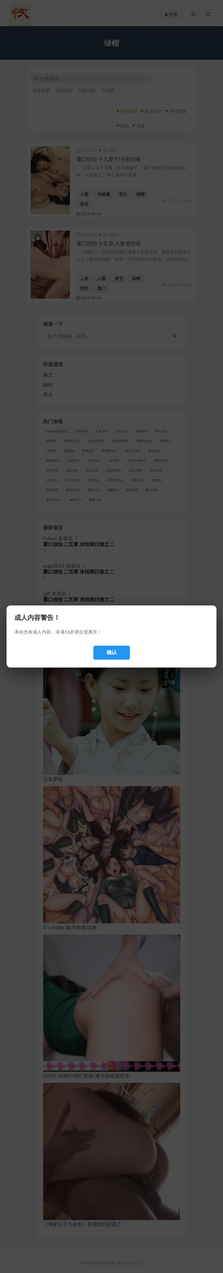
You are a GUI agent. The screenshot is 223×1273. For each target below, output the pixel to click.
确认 (111, 652)
